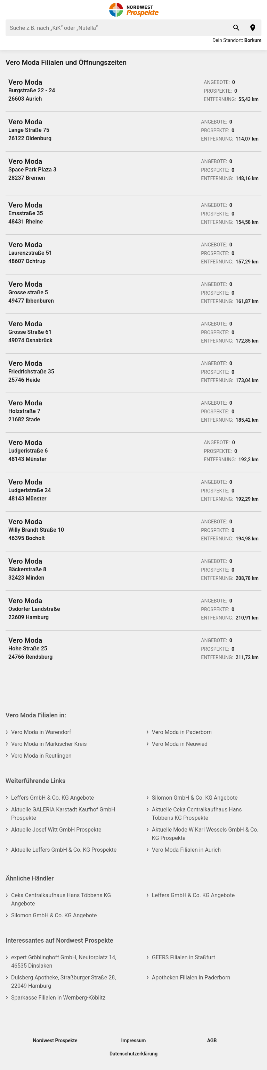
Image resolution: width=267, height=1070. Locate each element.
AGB (212, 1040)
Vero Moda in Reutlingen (41, 755)
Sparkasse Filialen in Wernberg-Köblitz (58, 997)
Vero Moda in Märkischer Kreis (49, 744)
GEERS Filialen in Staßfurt (183, 957)
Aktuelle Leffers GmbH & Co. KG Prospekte (63, 849)
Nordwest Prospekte (55, 1040)
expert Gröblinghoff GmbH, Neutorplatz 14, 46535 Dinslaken (63, 961)
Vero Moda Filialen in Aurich (186, 849)
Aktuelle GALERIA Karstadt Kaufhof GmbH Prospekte (63, 813)
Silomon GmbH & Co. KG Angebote (195, 797)
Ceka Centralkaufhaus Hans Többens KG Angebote (61, 899)
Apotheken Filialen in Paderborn (191, 977)
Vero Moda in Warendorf (41, 732)
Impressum (133, 1040)
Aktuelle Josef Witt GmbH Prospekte (56, 829)
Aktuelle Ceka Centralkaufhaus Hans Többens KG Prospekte (197, 813)
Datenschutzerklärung (133, 1053)
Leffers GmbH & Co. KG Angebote (52, 797)
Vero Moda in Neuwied (180, 744)
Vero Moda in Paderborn (182, 732)
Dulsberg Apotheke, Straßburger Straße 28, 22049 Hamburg (63, 981)
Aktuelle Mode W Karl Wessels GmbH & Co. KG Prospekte (205, 833)
